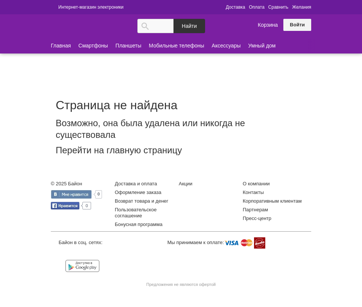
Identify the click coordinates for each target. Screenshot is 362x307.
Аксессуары (226, 46)
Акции (185, 183)
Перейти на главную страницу (119, 150)
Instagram (90, 254)
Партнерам (255, 209)
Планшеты (128, 46)
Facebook (75, 254)
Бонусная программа (139, 224)
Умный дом (262, 46)
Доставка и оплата (136, 183)
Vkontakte (60, 253)
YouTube (105, 254)
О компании (256, 183)
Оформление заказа (138, 192)
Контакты (253, 192)
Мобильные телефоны (176, 46)
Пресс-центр (257, 218)
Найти (189, 26)
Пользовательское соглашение (136, 212)
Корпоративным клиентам (272, 201)
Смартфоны (93, 46)
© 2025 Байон (66, 183)
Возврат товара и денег (141, 201)
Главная (61, 46)
